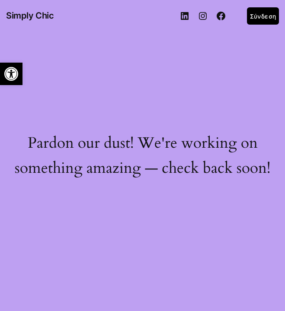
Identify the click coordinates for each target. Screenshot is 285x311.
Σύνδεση (263, 16)
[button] (11, 74)
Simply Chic (30, 15)
